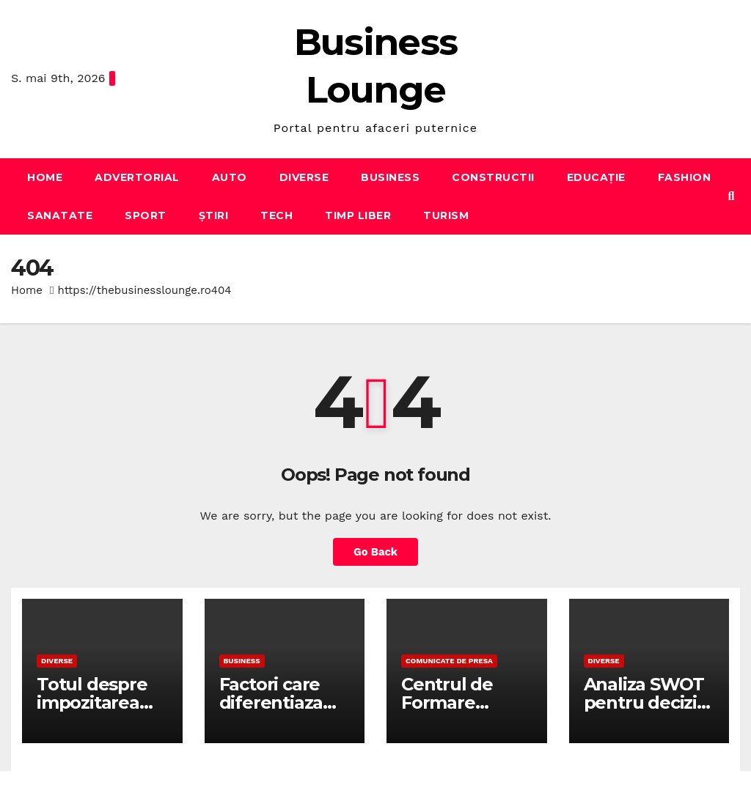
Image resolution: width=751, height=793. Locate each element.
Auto (229, 177)
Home (44, 177)
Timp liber (358, 215)
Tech (276, 215)
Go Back (375, 551)
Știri (214, 215)
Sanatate (59, 215)
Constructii (493, 177)
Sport (145, 215)
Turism (446, 215)
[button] (731, 196)
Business (390, 177)
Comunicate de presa (449, 661)
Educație (596, 177)
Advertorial (137, 177)
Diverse (304, 177)
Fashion (684, 177)
